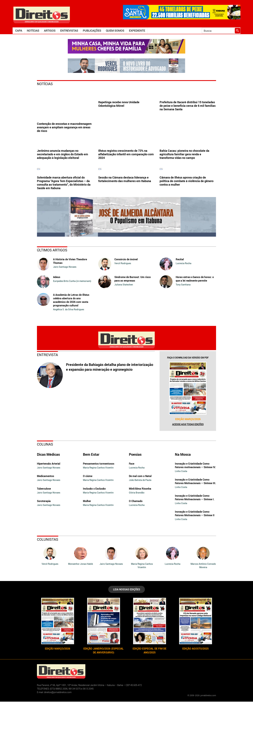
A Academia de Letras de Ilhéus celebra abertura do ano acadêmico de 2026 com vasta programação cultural (71, 343)
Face (131, 507)
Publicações (92, 30)
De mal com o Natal (140, 519)
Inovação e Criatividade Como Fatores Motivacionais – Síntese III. (195, 524)
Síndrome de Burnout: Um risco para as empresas (132, 322)
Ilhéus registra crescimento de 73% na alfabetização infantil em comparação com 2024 (126, 175)
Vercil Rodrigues (122, 306)
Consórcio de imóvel (126, 302)
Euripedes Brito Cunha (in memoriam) (72, 324)
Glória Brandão (136, 535)
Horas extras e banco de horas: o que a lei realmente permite (195, 322)
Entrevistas (69, 30)
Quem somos (115, 30)
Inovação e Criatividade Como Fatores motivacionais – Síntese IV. (195, 508)
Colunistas (47, 582)
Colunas (45, 487)
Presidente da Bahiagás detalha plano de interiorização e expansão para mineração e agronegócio (109, 410)
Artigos (50, 30)
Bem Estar (91, 497)
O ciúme (87, 519)
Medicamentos (45, 519)
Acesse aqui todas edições (188, 467)
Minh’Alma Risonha (140, 532)
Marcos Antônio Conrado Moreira (203, 609)
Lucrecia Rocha (183, 306)
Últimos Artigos (52, 293)
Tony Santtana (183, 327)
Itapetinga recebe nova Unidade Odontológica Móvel (118, 125)
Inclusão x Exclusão (94, 532)
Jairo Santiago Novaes (64, 310)
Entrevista (47, 398)
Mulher (87, 544)
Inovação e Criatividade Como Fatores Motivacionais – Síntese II (194, 556)
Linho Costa (181, 514)
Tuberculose (44, 532)
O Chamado (135, 544)
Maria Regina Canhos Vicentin (98, 510)
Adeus (56, 320)
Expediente (137, 30)
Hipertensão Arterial (48, 507)
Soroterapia (44, 544)
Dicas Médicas (48, 497)
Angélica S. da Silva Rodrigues (68, 352)
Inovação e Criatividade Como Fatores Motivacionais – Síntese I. (194, 540)
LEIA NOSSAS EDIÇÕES (126, 633)
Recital (180, 302)
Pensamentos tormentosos (98, 507)
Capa (18, 30)
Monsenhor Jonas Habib (80, 607)
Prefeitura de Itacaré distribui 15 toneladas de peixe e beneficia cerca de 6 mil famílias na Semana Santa (188, 127)
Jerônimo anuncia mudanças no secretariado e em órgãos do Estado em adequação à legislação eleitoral (62, 175)
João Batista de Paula (140, 523)
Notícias (33, 30)
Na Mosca (183, 497)
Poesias (135, 497)
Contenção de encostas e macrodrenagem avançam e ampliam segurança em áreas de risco (64, 127)
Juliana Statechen (123, 327)
